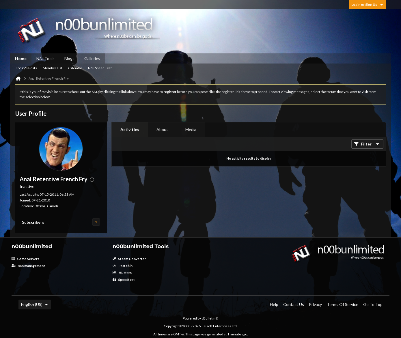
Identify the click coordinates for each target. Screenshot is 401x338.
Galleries (92, 58)
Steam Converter (129, 259)
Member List (52, 68)
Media (190, 129)
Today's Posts (26, 68)
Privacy (315, 304)
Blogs (69, 58)
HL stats (122, 272)
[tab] (130, 129)
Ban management (28, 266)
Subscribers (33, 222)
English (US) (34, 304)
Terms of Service (342, 304)
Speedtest (124, 279)
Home (21, 58)
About (162, 129)
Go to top (373, 304)
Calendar (75, 68)
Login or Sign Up (367, 4)
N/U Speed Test (100, 68)
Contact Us (293, 304)
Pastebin (123, 266)
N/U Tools (45, 58)
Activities (129, 129)
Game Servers (25, 259)
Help (274, 304)
